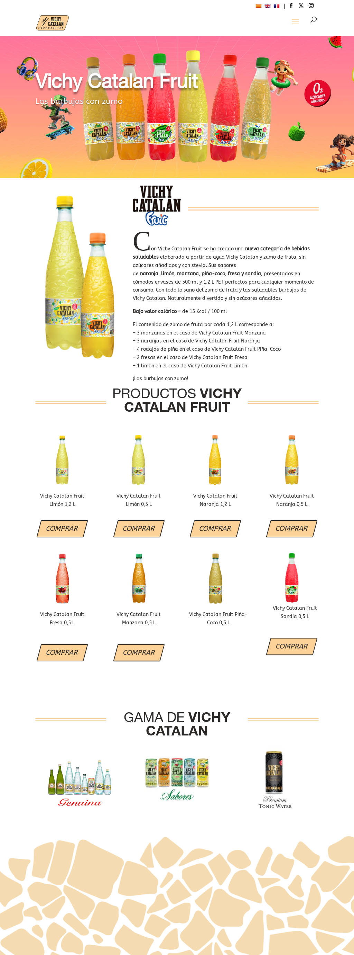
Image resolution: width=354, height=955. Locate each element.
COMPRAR (62, 529)
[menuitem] (258, 7)
